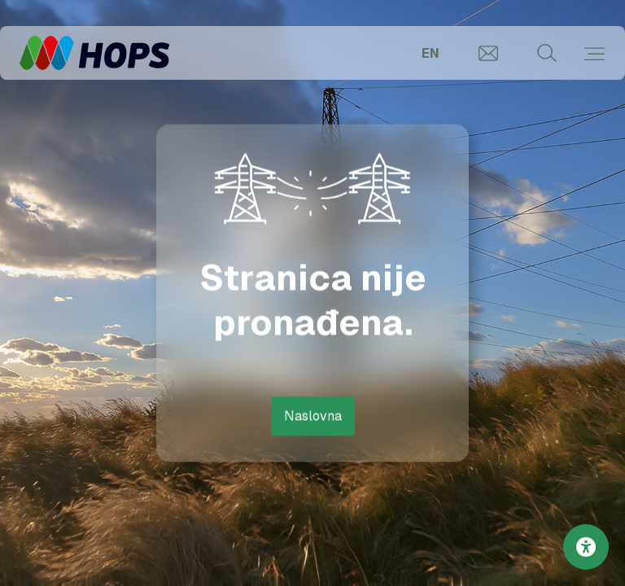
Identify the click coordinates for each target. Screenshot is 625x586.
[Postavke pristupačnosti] (586, 547)
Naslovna (313, 415)
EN (430, 53)
